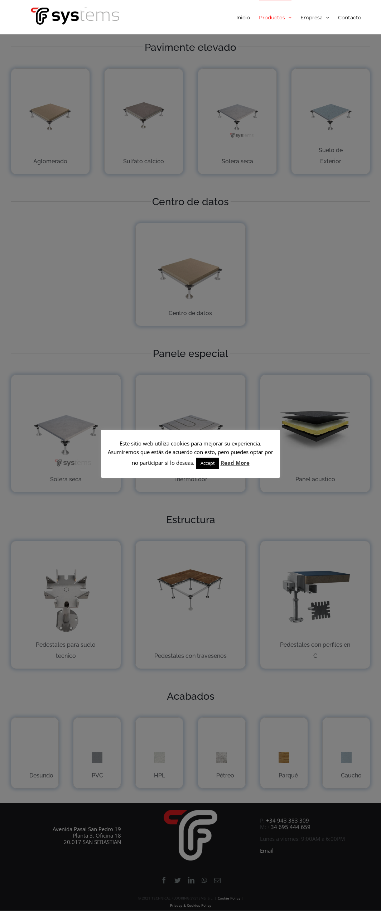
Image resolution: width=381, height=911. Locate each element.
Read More (235, 462)
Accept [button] (208, 463)
